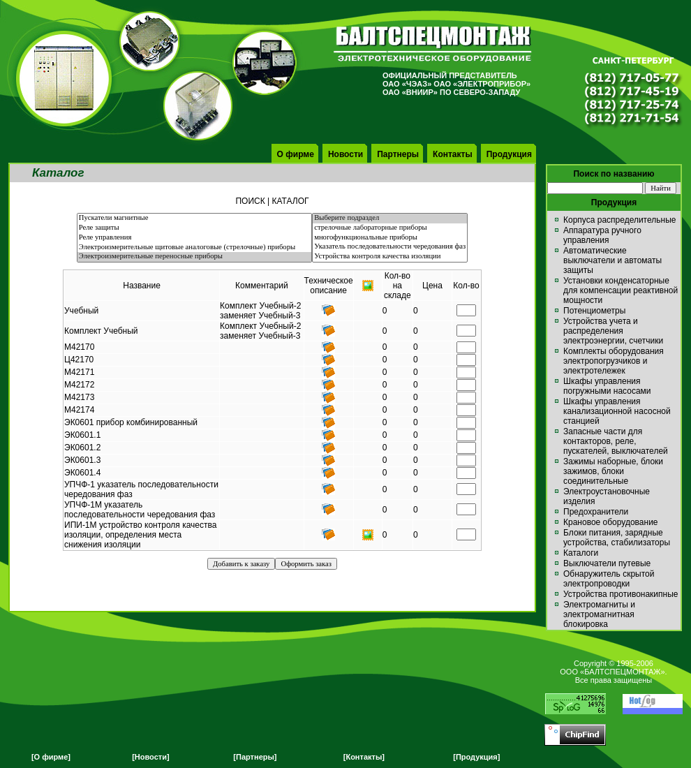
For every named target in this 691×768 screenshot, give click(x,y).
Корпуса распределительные (619, 220)
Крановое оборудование (610, 522)
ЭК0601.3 (82, 460)
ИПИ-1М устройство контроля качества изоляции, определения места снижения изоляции (140, 534)
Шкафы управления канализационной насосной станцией (617, 411)
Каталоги (580, 553)
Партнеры (398, 154)
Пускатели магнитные (194, 218)
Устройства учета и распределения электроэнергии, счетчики (613, 331)
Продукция (509, 154)
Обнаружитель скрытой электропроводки (608, 579)
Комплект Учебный (101, 331)
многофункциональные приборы (390, 238)
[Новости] (150, 757)
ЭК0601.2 (82, 447)
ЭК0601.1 (82, 435)
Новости (345, 154)
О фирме (295, 154)
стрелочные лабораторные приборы (390, 228)
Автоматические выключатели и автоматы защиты (612, 260)
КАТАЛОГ (290, 201)
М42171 (79, 372)
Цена (432, 285)
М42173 (79, 397)
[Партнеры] (254, 757)
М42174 (79, 410)
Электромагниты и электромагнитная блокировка (599, 614)
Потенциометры (594, 311)
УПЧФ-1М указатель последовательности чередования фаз (139, 509)
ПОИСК (250, 201)
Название (142, 285)
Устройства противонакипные (620, 594)
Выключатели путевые (607, 563)
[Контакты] (364, 757)
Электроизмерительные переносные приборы (194, 257)
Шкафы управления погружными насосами (607, 386)
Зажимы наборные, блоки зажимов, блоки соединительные (613, 471)
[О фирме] (50, 757)
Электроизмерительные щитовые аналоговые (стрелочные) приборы (194, 248)
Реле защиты (194, 228)
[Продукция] (476, 757)
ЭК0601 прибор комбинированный (131, 422)
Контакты (453, 154)
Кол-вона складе (397, 285)
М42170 (79, 347)
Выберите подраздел (390, 218)
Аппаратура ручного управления (602, 235)
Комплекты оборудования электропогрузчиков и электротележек (613, 361)
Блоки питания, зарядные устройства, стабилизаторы (616, 537)
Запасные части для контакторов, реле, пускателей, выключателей (615, 441)
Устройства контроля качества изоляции (390, 257)
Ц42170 (79, 359)
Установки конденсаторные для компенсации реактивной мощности (620, 290)
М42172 (79, 385)
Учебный (81, 311)
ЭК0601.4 (82, 473)
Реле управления (194, 238)
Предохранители (595, 512)
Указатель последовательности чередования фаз (390, 247)
